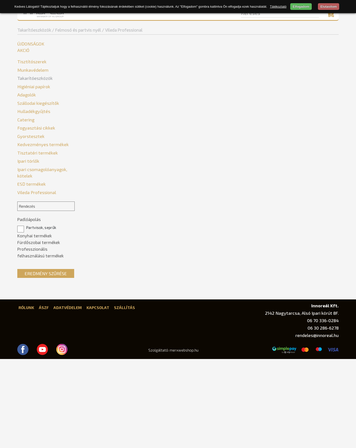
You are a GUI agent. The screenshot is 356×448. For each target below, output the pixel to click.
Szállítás (124, 396)
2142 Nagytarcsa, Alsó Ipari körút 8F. (302, 402)
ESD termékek (31, 273)
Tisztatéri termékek (37, 242)
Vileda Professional (38, 107)
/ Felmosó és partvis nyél (76, 29)
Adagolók (26, 183)
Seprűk (25, 136)
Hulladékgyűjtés (33, 200)
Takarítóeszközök (34, 29)
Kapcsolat (98, 396)
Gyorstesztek (30, 225)
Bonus (26, 99)
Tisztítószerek (31, 61)
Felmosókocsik (32, 114)
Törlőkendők (30, 166)
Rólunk (26, 396)
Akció (23, 50)
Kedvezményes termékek (43, 233)
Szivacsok (28, 159)
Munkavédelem (32, 70)
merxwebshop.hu (184, 439)
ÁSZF (44, 396)
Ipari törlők (28, 250)
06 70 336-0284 (323, 409)
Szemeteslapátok (35, 151)
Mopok (25, 129)
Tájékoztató (278, 6)
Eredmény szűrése (46, 362)
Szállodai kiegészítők (38, 192)
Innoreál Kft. (325, 394)
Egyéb (24, 85)
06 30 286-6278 (323, 417)
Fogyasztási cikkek (36, 217)
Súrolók (26, 144)
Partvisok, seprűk (36, 316)
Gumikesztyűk (31, 122)
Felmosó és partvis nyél (40, 92)
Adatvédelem (67, 396)
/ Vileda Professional (122, 29)
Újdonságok (30, 43)
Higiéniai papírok (33, 175)
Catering (25, 208)
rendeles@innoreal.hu (317, 424)
